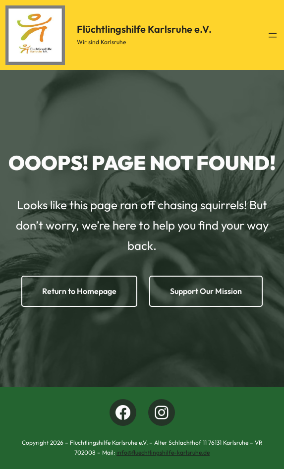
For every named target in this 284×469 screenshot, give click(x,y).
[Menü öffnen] (273, 35)
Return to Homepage (79, 291)
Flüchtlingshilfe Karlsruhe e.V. (144, 29)
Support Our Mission (206, 291)
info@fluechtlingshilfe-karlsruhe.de (163, 452)
